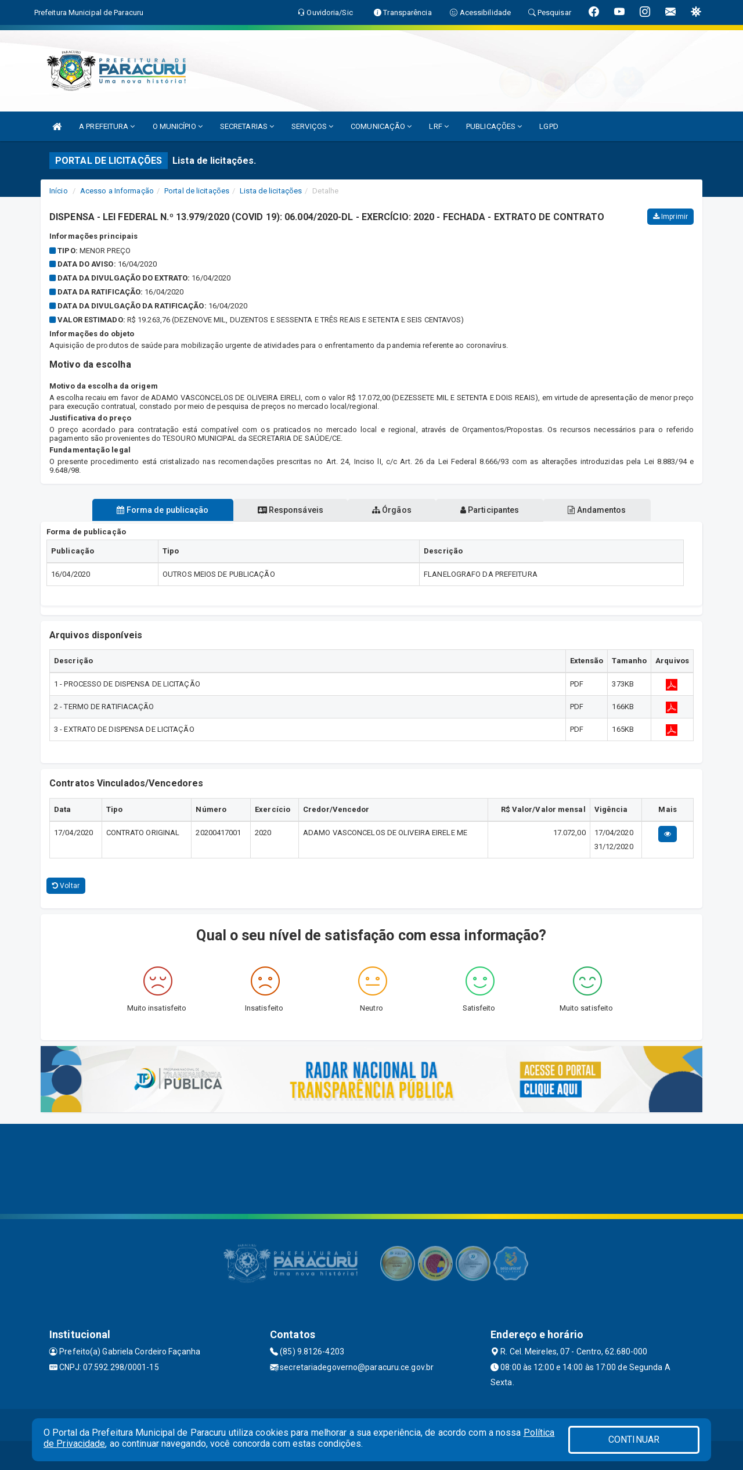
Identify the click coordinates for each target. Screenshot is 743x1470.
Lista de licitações (271, 190)
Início (58, 190)
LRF (439, 126)
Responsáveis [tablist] (290, 510)
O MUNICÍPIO (178, 126)
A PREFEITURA (107, 126)
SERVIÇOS (312, 126)
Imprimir (670, 217)
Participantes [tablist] (490, 510)
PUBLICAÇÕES (494, 126)
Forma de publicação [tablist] (162, 510)
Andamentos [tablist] (597, 510)
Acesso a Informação (117, 190)
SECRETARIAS (247, 126)
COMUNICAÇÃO (381, 126)
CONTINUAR (633, 1439)
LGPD (548, 126)
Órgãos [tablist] (392, 510)
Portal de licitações (196, 190)
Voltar (66, 886)
